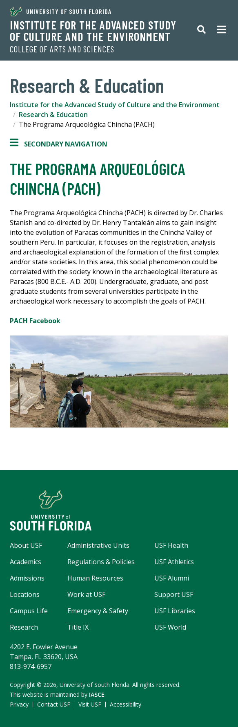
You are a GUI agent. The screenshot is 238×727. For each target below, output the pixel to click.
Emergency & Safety (97, 610)
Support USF (173, 594)
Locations (25, 594)
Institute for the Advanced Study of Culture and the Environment (93, 30)
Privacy (19, 704)
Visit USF (89, 704)
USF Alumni (171, 578)
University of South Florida (60, 11)
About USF (26, 545)
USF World (170, 627)
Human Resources (95, 578)
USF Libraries (174, 610)
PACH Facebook (36, 320)
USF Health (171, 545)
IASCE (97, 694)
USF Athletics (174, 561)
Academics (25, 561)
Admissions (27, 578)
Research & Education (53, 114)
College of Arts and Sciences (62, 49)
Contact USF (53, 704)
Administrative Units (98, 545)
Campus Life (29, 610)
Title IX (78, 627)
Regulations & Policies (101, 561)
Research (24, 627)
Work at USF (86, 594)
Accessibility (125, 704)
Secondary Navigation (58, 144)
